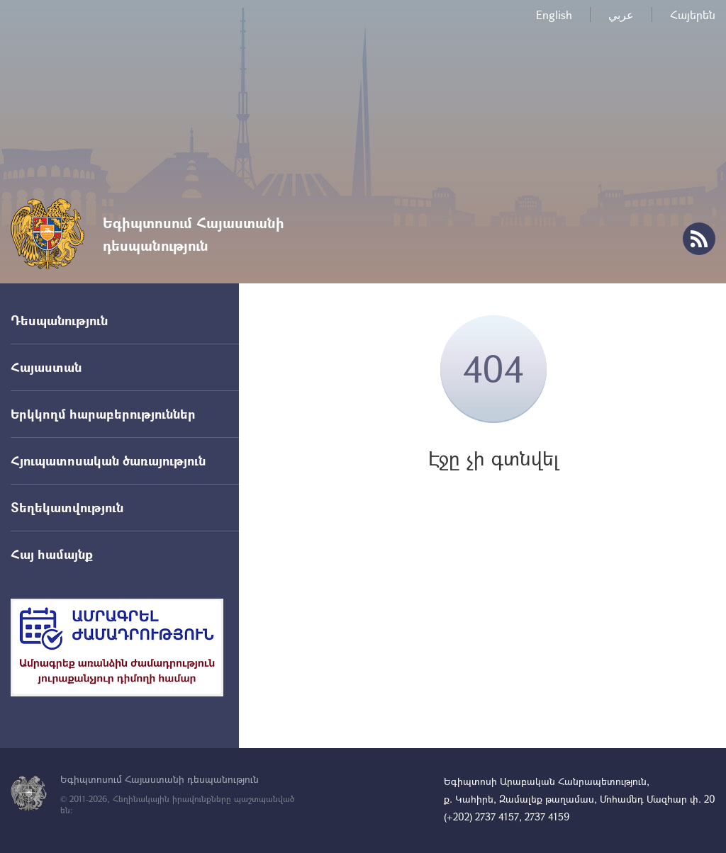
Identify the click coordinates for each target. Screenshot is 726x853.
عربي (621, 14)
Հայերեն (692, 14)
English (554, 14)
